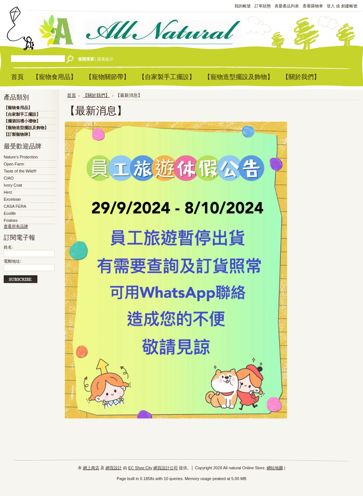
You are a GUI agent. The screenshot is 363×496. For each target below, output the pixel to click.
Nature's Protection (21, 157)
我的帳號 (242, 6)
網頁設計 (114, 468)
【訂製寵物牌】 (18, 134)
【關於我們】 (96, 95)
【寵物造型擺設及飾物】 (26, 127)
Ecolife (10, 213)
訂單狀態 (262, 6)
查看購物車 (313, 6)
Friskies (10, 220)
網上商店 (91, 468)
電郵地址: (12, 261)
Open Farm (14, 164)
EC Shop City (140, 468)
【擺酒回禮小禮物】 (22, 121)
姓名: (8, 247)
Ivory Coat (13, 185)
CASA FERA (15, 206)
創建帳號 (349, 6)
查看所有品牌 (16, 226)
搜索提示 (105, 59)
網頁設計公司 (165, 468)
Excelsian (12, 199)
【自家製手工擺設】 (22, 114)
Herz (8, 192)
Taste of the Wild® (20, 171)
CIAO (9, 178)
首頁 (71, 95)
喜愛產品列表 (286, 6)
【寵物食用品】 (18, 107)
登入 (331, 6)
